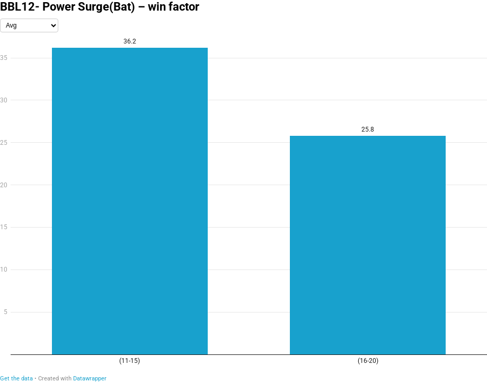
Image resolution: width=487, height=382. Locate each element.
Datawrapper (90, 378)
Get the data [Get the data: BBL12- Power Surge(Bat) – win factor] (16, 378)
